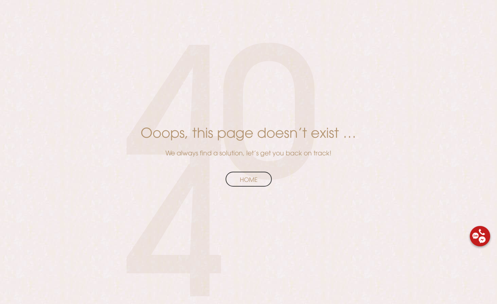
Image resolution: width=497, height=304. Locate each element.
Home (249, 179)
